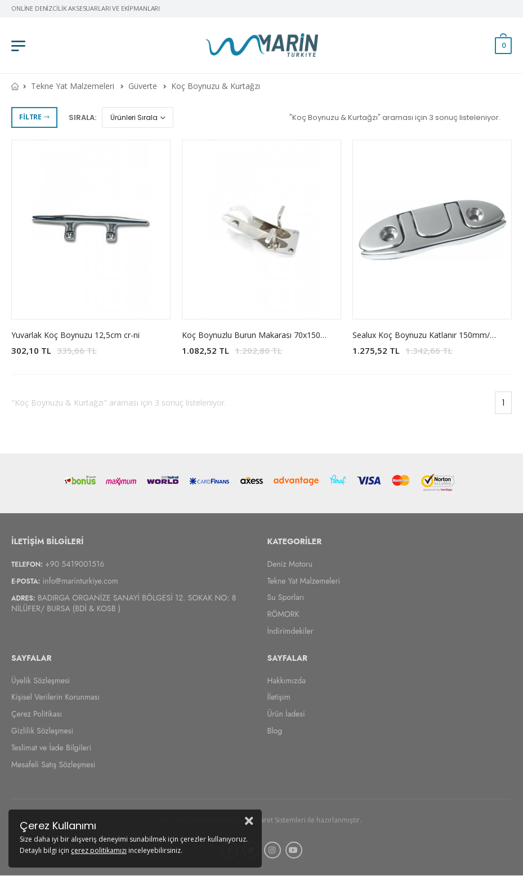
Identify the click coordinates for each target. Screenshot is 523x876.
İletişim (278, 697)
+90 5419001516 (74, 564)
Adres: (23, 599)
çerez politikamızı (99, 850)
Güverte (142, 86)
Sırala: (82, 117)
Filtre (34, 117)
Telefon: (27, 564)
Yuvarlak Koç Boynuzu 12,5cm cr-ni (75, 335)
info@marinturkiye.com (80, 580)
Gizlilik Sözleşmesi (42, 730)
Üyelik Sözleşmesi (40, 680)
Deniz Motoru (290, 564)
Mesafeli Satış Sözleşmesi (53, 764)
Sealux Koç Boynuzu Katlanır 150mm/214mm (435, 335)
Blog (275, 730)
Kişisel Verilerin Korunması (55, 697)
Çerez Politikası (36, 713)
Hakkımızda (286, 680)
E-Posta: (25, 581)
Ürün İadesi (286, 713)
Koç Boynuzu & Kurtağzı (215, 86)
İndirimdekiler (290, 631)
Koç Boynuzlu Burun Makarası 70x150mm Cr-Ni (269, 335)
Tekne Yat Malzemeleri (72, 86)
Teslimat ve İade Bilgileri (51, 747)
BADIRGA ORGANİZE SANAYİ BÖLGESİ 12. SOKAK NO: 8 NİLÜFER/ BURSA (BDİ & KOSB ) (123, 604)
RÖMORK (283, 614)
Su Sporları (286, 597)
